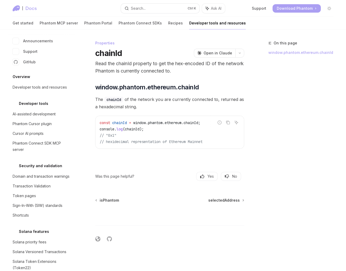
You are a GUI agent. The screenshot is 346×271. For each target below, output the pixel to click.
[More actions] (239, 53)
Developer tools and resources (217, 25)
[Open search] (160, 8)
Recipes (175, 25)
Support (259, 8)
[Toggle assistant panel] (213, 8)
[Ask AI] (236, 122)
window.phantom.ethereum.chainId (300, 52)
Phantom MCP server (59, 25)
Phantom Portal (98, 25)
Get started (23, 25)
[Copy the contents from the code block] (228, 122)
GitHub (24, 62)
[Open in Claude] (214, 53)
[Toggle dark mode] (329, 8)
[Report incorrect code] (219, 122)
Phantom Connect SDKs (140, 25)
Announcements (33, 41)
